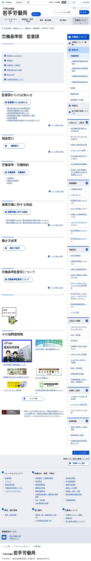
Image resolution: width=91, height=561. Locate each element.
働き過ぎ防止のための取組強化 (19, 108)
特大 (74, 2)
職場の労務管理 (13, 181)
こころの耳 (75, 312)
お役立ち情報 (78, 320)
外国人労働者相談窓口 (79, 269)
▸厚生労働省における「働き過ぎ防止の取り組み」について (27, 223)
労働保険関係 (70, 498)
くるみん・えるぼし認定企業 (79, 397)
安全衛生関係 (70, 476)
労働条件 (10, 178)
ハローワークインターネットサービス (79, 328)
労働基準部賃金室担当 (80, 82)
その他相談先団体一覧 (43, 516)
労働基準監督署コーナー (14, 486)
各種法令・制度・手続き (45, 472)
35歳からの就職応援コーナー (79, 215)
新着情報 (8, 476)
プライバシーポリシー (22, 542)
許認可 (9, 183)
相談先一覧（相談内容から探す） (45, 512)
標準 (63, 2)
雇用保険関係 (40, 482)
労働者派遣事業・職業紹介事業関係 (46, 493)
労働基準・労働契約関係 (44, 476)
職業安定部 (75, 94)
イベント (8, 479)
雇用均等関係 (70, 482)
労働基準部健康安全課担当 (80, 62)
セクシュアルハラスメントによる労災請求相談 (79, 285)
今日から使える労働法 (79, 354)
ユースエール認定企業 (79, 404)
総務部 (73, 88)
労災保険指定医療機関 (79, 164)
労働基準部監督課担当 (80, 76)
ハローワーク (76, 195)
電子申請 (74, 340)
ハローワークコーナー (13, 489)
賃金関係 (38, 479)
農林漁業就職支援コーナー (79, 305)
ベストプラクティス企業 (79, 411)
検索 (85, 12)
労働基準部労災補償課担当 (80, 69)
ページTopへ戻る (57, 125)
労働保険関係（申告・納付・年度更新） (79, 381)
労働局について (79, 37)
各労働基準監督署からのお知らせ (79, 130)
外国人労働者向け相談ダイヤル (79, 276)
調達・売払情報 (76, 368)
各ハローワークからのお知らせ (79, 138)
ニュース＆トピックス (14, 472)
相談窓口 (78, 249)
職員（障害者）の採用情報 (79, 428)
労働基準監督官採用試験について (79, 442)
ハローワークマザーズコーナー (79, 223)
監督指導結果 (12, 118)
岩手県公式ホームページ (79, 240)
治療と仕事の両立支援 (79, 145)
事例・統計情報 (11, 507)
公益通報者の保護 (41, 501)
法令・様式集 (76, 335)
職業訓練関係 (40, 489)
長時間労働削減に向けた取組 (17, 111)
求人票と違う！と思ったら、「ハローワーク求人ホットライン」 (79, 296)
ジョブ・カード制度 (78, 150)
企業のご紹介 (78, 390)
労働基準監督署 (76, 189)
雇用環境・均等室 (77, 100)
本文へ (75, 8)
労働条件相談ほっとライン (79, 262)
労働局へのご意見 (79, 463)
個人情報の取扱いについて (80, 112)
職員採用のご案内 (77, 435)
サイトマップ (84, 8)
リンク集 (6, 542)
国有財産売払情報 (77, 374)
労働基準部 (75, 56)
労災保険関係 (70, 479)
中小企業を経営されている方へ (79, 157)
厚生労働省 (85, 2)
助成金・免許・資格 (73, 489)
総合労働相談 (76, 255)
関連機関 (78, 183)
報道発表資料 (10, 482)
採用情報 (78, 421)
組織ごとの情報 (71, 486)
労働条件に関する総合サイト (79, 347)
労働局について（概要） (79, 43)
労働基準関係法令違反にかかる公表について (23, 120)
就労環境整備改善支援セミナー (18, 113)
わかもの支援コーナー (79, 209)
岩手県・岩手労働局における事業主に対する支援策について (79, 172)
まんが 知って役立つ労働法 (78, 361)
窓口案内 (39, 507)
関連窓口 (75, 106)
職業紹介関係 (40, 486)
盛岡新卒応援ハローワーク (79, 202)
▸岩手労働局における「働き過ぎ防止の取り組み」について (27, 220)
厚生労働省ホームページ (79, 232)
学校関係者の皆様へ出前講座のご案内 (21, 115)
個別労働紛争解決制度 (74, 492)
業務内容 (75, 50)
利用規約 (37, 542)
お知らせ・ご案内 (78, 122)
